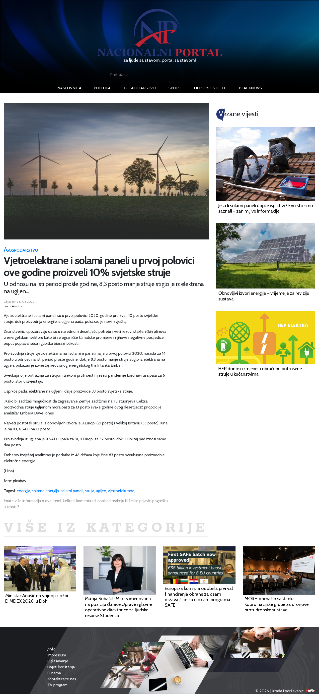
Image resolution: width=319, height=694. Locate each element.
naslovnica (69, 88)
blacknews (250, 88)
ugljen (101, 490)
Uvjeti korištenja (61, 667)
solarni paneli (72, 490)
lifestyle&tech (209, 88)
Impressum (56, 655)
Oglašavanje (57, 661)
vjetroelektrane (121, 490)
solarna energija (45, 490)
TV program (57, 685)
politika (102, 88)
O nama (54, 673)
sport (174, 88)
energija (23, 490)
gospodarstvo (140, 88)
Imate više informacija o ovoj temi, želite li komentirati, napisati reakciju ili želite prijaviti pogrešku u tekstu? (86, 503)
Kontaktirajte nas (61, 679)
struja (89, 490)
